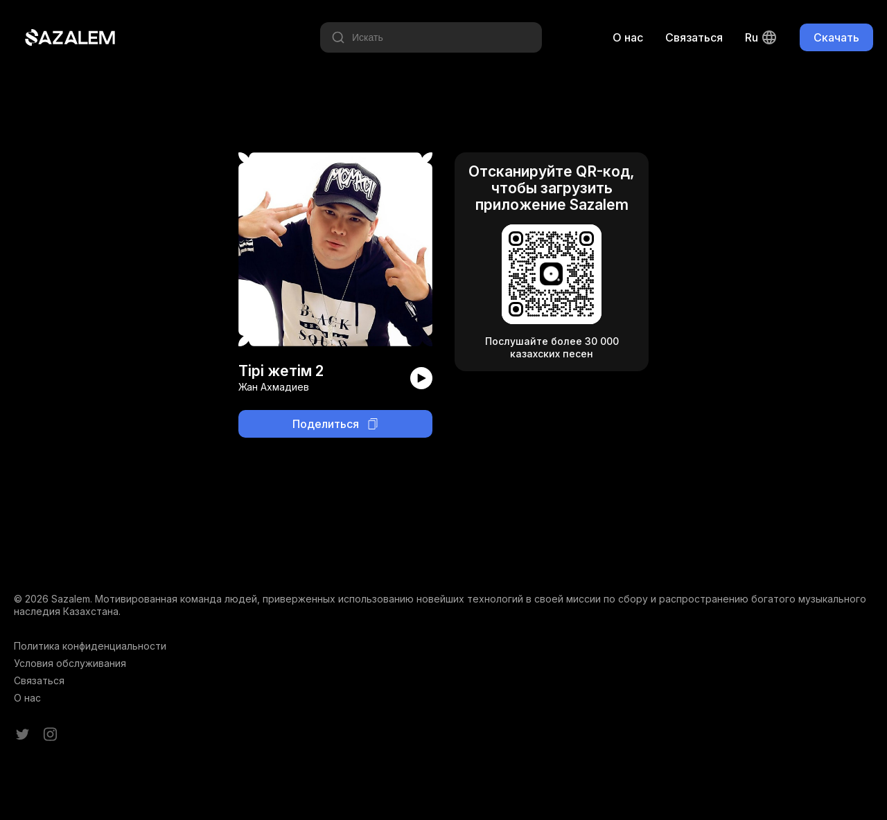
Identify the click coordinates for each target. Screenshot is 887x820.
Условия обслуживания (70, 663)
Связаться (694, 37)
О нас (628, 37)
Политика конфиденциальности (90, 646)
